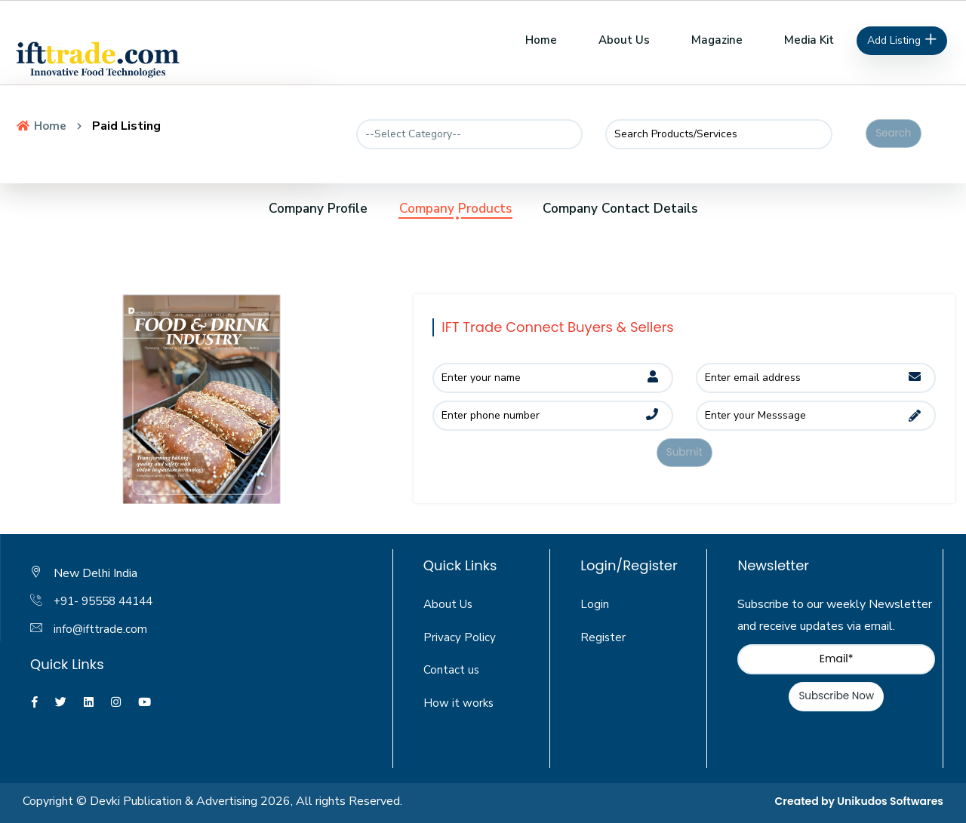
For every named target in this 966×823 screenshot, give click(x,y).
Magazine (717, 40)
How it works (459, 704)
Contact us (451, 670)
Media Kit (809, 40)
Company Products (453, 208)
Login (594, 604)
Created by (806, 801)
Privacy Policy (460, 637)
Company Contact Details (647, 208)
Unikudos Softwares (890, 801)
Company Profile (289, 208)
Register (603, 637)
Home (541, 40)
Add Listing (902, 40)
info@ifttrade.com (101, 629)
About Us (624, 40)
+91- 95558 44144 (108, 602)
